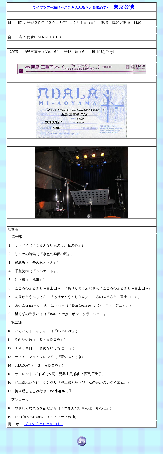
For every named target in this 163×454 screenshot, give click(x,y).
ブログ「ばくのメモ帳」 (43, 424)
